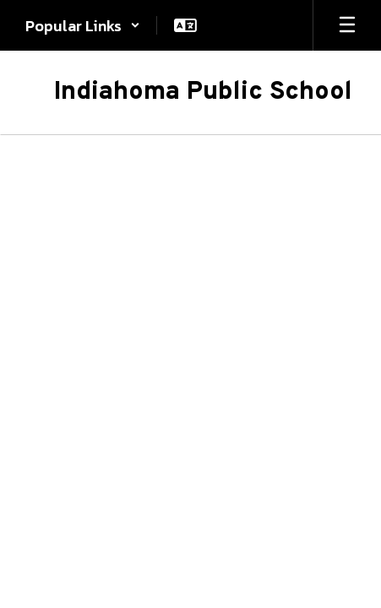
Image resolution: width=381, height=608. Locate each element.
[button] (82, 25)
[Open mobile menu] (347, 25)
